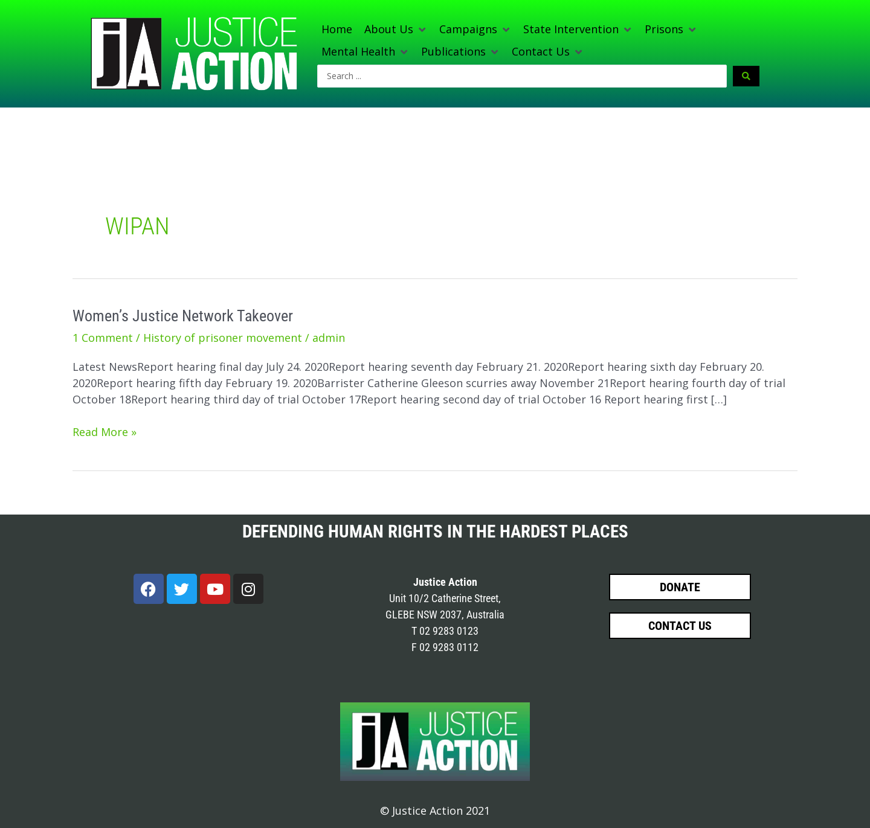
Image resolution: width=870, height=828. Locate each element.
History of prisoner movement (222, 337)
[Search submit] (746, 76)
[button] (395, 29)
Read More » (104, 431)
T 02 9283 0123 (444, 630)
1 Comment (102, 337)
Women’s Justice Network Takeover (182, 316)
